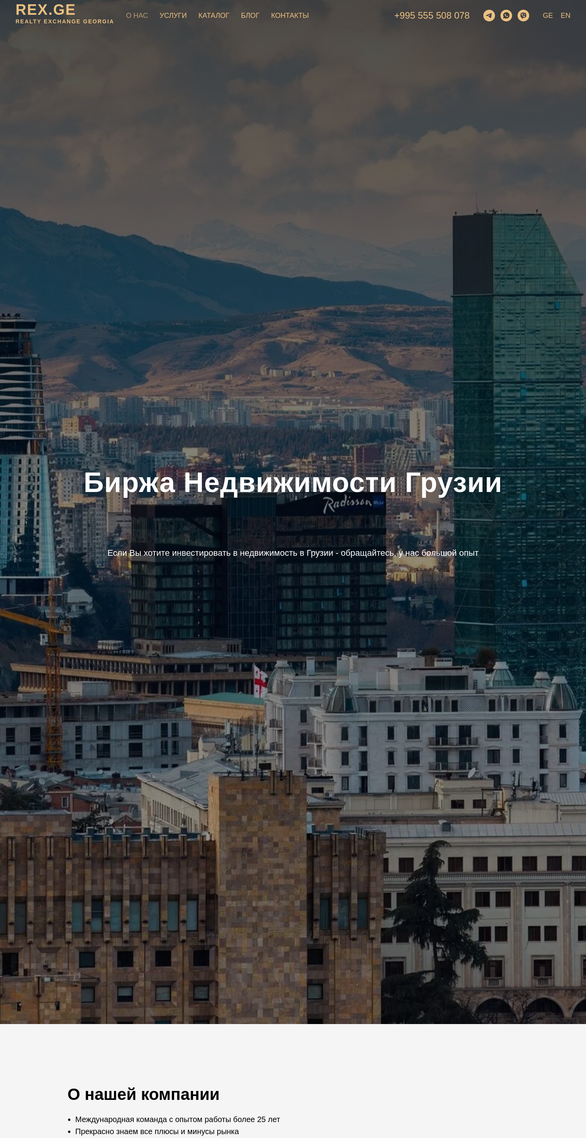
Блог (250, 15)
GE (548, 15)
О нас (137, 15)
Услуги (173, 15)
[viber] (523, 15)
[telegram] (489, 15)
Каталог (213, 15)
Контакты (290, 15)
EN (565, 15)
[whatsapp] (506, 15)
